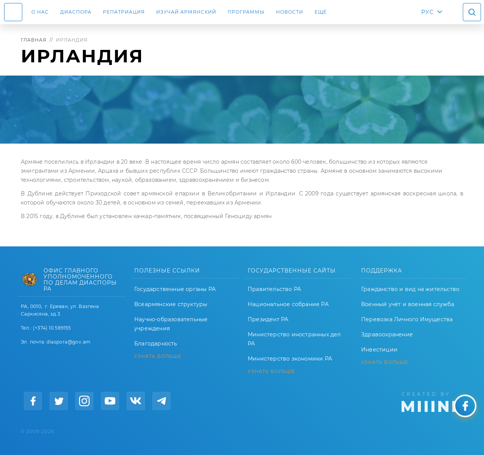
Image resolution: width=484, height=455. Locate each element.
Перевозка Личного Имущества (407, 319)
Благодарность (155, 343)
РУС (427, 12)
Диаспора (76, 12)
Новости (289, 12)
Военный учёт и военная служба (407, 304)
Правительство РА (274, 289)
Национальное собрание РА (288, 304)
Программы (246, 12)
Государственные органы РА (175, 289)
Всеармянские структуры (170, 304)
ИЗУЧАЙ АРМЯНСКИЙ (186, 12)
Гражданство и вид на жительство (410, 289)
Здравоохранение (387, 334)
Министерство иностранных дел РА (294, 339)
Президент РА (268, 319)
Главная (34, 40)
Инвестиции (379, 349)
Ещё (321, 12)
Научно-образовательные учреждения (171, 324)
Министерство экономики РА (290, 358)
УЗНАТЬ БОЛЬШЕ (158, 356)
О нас (40, 12)
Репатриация (124, 12)
